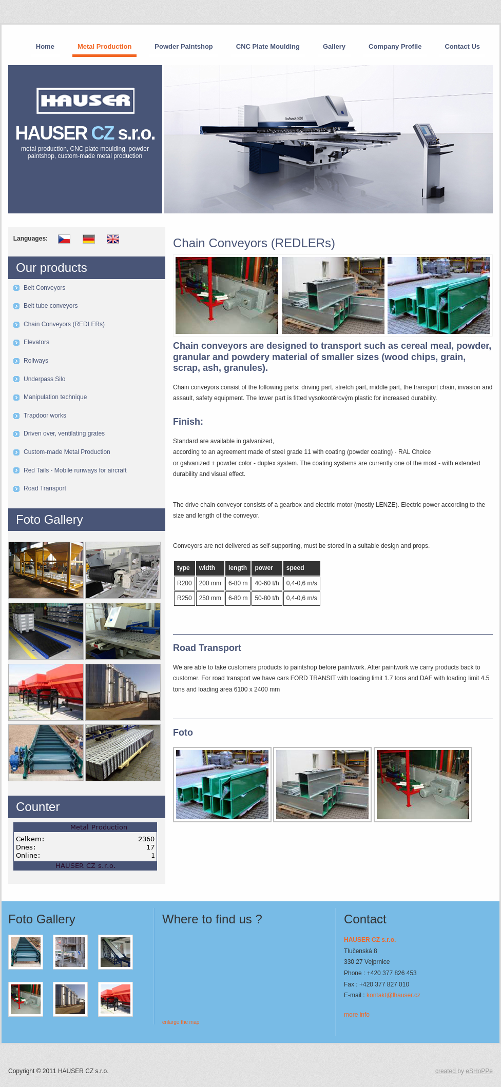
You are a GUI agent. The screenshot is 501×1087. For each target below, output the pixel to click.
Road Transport (45, 488)
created (446, 1071)
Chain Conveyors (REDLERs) (64, 324)
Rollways (36, 360)
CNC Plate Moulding (268, 46)
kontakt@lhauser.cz (393, 995)
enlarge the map (180, 1022)
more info (357, 1014)
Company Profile (395, 46)
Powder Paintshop (184, 46)
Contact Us (462, 46)
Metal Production (104, 46)
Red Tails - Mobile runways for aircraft (75, 470)
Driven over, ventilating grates (64, 433)
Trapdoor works (45, 415)
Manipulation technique (55, 397)
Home (45, 46)
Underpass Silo (44, 379)
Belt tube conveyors (51, 305)
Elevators (36, 342)
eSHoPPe (479, 1071)
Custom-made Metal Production (67, 452)
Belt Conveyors (44, 287)
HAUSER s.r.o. (85, 141)
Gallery (334, 46)
